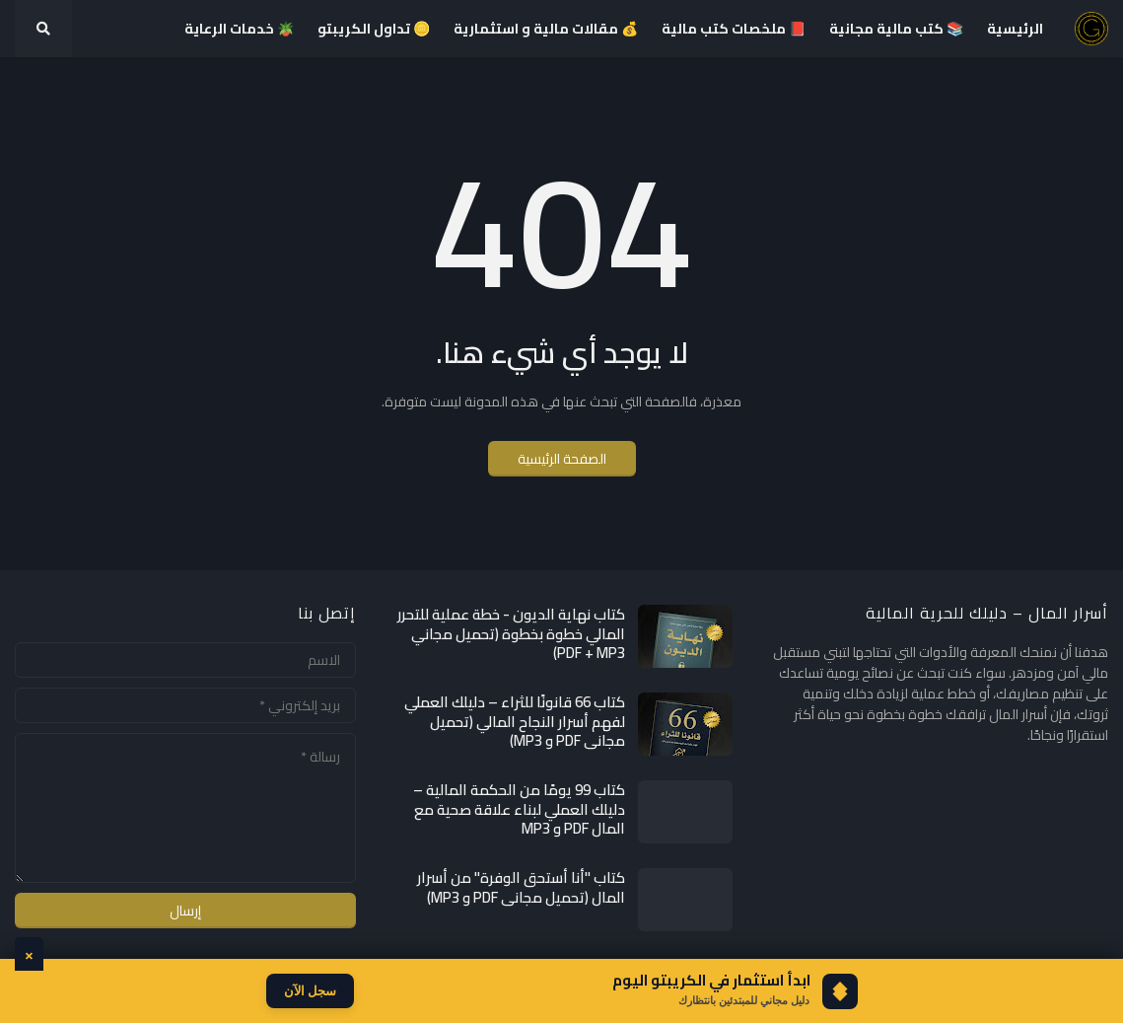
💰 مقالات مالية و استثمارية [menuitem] (546, 28)
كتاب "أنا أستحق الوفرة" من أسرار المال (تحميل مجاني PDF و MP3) (521, 887)
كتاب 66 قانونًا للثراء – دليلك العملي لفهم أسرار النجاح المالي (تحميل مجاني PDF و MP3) (514, 722)
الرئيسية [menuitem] (1015, 28)
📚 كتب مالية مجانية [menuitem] (896, 28)
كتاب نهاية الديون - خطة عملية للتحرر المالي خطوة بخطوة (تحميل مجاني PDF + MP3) (511, 634)
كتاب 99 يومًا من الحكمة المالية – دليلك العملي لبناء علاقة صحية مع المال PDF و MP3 (519, 809)
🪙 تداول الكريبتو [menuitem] (373, 28)
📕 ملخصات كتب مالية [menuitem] (734, 28)
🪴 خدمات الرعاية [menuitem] (239, 28)
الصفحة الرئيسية (562, 459)
